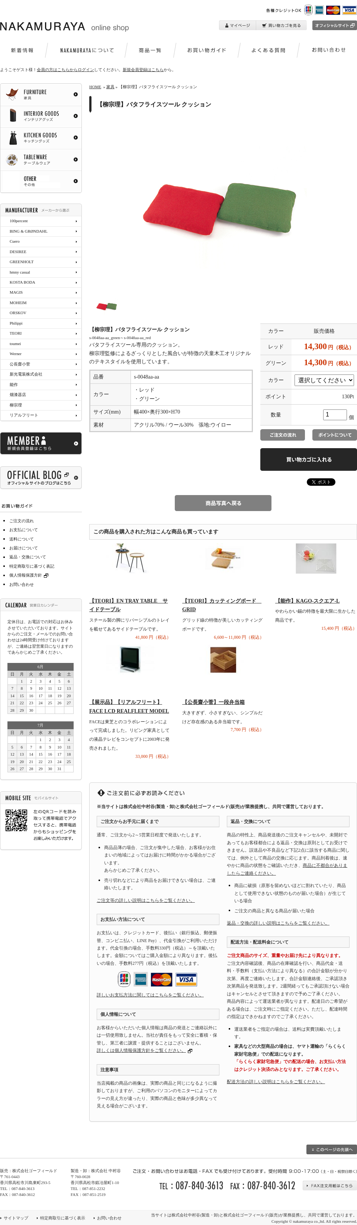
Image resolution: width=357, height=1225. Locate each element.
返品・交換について (27, 557)
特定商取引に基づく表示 (62, 1218)
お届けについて (23, 548)
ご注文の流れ (21, 521)
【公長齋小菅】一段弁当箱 (213, 702)
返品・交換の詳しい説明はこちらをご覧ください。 (278, 923)
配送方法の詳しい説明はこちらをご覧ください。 (276, 1081)
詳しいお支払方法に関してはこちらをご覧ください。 (150, 995)
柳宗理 (16, 405)
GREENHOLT (21, 261)
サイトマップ (16, 1218)
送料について (21, 539)
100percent (19, 220)
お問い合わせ (21, 584)
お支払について (23, 529)
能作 (14, 384)
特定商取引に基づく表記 (31, 566)
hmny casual (20, 272)
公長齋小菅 (20, 364)
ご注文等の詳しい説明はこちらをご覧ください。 (146, 900)
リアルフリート (24, 415)
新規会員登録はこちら (143, 69)
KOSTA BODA (22, 282)
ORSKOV (18, 312)
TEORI (16, 333)
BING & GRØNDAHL (29, 231)
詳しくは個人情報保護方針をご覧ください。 (141, 1050)
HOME (95, 86)
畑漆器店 (18, 394)
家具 (110, 86)
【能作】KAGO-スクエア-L (307, 601)
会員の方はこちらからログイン (65, 69)
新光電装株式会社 (26, 374)
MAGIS (16, 292)
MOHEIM (18, 302)
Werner (16, 353)
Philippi (16, 323)
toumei (15, 343)
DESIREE (18, 251)
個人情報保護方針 (29, 575)
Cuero (15, 241)
